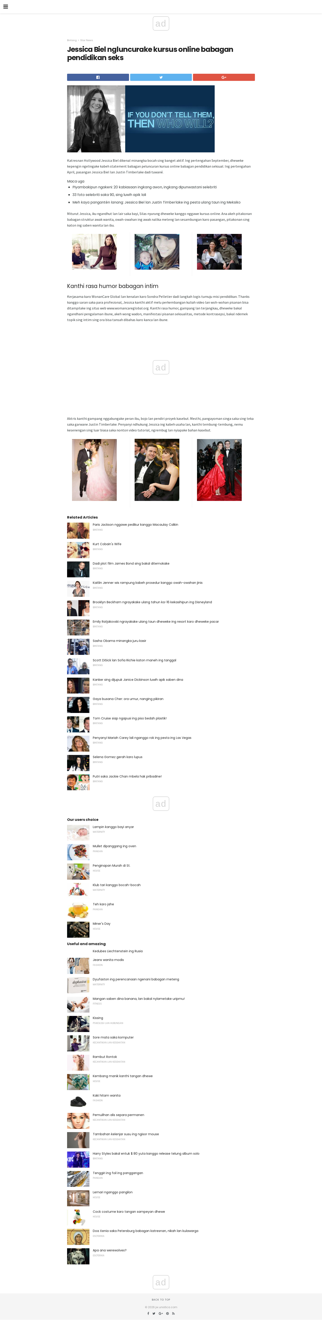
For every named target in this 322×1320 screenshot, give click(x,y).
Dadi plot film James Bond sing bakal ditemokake (131, 563)
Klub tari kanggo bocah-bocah (117, 885)
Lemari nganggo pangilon (113, 1192)
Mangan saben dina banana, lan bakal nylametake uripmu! (139, 998)
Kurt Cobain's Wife (107, 544)
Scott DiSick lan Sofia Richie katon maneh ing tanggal (134, 660)
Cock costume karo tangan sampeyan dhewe (129, 1211)
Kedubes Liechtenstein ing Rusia (118, 951)
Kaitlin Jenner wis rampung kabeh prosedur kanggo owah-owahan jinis (148, 582)
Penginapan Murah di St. (111, 865)
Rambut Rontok (105, 1057)
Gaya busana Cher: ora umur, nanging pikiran (128, 699)
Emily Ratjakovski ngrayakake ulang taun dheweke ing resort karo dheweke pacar (156, 621)
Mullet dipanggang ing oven (114, 846)
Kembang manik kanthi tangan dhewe (123, 1076)
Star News (86, 40)
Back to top (161, 1299)
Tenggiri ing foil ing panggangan (118, 1173)
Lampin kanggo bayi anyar (113, 827)
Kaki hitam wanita (107, 1095)
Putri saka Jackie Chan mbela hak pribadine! (127, 776)
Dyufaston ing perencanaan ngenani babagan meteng (136, 979)
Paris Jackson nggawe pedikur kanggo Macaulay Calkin (135, 524)
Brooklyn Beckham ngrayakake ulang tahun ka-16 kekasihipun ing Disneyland (152, 602)
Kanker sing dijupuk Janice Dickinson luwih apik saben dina (138, 679)
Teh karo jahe (103, 904)
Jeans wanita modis (108, 960)
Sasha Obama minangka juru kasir (119, 641)
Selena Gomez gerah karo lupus (117, 757)
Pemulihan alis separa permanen (118, 1115)
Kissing (98, 1018)
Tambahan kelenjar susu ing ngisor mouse (126, 1134)
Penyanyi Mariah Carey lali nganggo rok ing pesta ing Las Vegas (142, 738)
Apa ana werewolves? (110, 1250)
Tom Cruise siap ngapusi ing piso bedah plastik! (130, 718)
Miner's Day (101, 923)
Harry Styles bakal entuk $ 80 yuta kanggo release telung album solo (146, 1153)
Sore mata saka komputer (113, 1037)
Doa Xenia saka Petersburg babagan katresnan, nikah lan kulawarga (145, 1231)
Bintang (72, 40)
